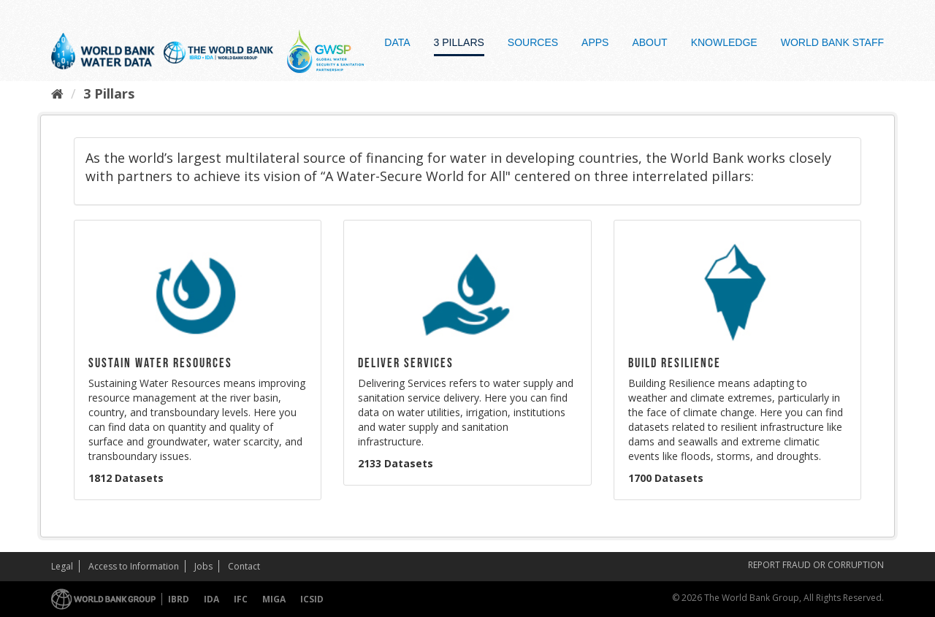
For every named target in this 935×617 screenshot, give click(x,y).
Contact (244, 566)
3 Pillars (459, 42)
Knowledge (724, 42)
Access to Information (133, 566)
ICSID (312, 599)
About (649, 42)
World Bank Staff (832, 42)
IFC (241, 599)
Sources (533, 42)
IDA (211, 599)
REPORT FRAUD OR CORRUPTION (816, 565)
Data (397, 42)
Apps (594, 42)
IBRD (178, 599)
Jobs (203, 566)
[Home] (57, 93)
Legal (62, 566)
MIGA (274, 599)
